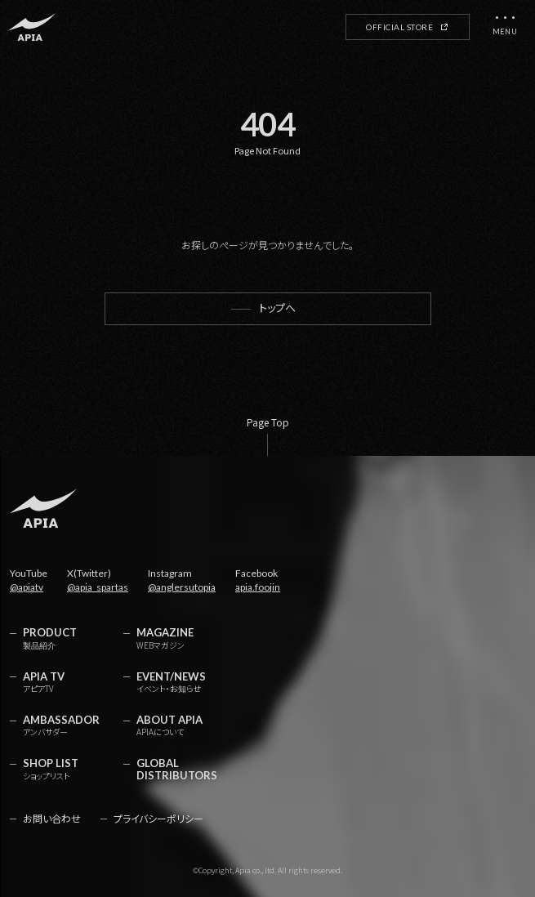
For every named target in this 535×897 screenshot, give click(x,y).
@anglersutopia (182, 587)
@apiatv (26, 587)
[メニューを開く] (505, 27)
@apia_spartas (97, 587)
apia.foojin (257, 587)
